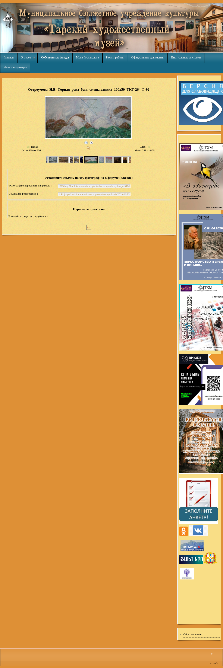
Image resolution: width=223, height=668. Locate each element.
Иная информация (15, 67)
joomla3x (214, 663)
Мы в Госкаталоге (87, 57)
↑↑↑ (211, 653)
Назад (34, 146)
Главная (9, 57)
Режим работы (115, 57)
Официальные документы (147, 57)
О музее (26, 57)
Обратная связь (192, 634)
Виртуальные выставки (186, 57)
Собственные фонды (55, 57)
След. (143, 146)
